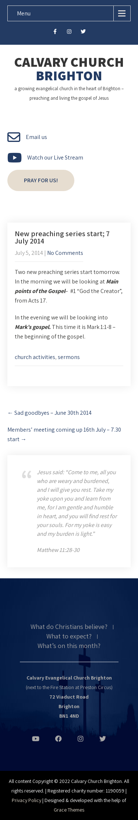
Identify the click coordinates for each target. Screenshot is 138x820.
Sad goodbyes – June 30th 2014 (49, 413)
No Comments (65, 253)
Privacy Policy (26, 800)
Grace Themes (69, 809)
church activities (35, 357)
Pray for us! (41, 180)
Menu (24, 13)
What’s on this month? (69, 646)
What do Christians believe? (69, 627)
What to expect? (69, 636)
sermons (69, 357)
